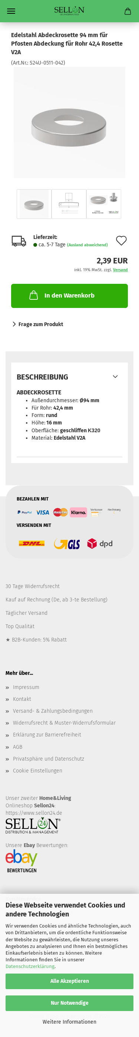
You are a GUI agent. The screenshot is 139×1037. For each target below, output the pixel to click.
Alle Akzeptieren (69, 981)
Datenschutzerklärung (30, 966)
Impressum (26, 687)
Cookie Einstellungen (37, 771)
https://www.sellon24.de (34, 813)
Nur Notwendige (70, 1003)
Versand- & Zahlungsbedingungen (53, 711)
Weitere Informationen (69, 1022)
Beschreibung (42, 377)
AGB (17, 747)
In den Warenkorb (61, 295)
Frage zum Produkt (41, 324)
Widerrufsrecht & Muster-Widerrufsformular (64, 723)
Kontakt (22, 699)
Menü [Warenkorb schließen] (11, 11)
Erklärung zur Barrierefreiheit (47, 735)
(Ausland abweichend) (87, 245)
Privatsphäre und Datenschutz (48, 759)
